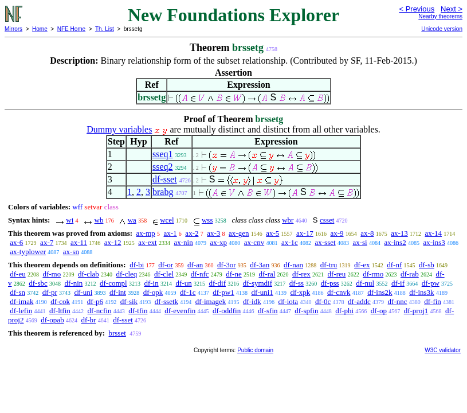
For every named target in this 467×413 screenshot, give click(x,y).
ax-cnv (254, 242)
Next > (451, 9)
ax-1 (170, 233)
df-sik (129, 301)
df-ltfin (59, 310)
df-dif (217, 283)
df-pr (49, 292)
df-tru (329, 264)
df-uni (83, 292)
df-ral (266, 274)
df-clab (88, 274)
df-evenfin (179, 310)
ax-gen (239, 233)
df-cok (60, 301)
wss (207, 220)
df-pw (430, 283)
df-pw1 (223, 292)
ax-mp (145, 233)
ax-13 (399, 233)
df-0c (323, 301)
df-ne (233, 274)
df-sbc (38, 283)
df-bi (136, 264)
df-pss (330, 283)
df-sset (164, 179)
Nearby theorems (440, 16)
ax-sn (71, 251)
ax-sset (325, 242)
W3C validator (443, 350)
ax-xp (218, 242)
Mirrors (13, 29)
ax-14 (433, 233)
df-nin (74, 283)
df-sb (426, 264)
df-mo (51, 274)
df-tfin (137, 310)
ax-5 (272, 233)
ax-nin (183, 242)
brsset (116, 333)
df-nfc (200, 274)
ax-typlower (28, 251)
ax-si (359, 242)
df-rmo (373, 274)
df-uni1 (262, 292)
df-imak (21, 301)
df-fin (432, 301)
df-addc (359, 301)
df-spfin (306, 310)
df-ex (362, 264)
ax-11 (78, 242)
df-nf (394, 264)
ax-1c (289, 242)
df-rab (410, 274)
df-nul (365, 283)
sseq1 (162, 154)
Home (40, 29)
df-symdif (257, 283)
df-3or (226, 264)
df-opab (52, 319)
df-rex (301, 274)
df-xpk (301, 292)
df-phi (344, 310)
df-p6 (95, 301)
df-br (88, 319)
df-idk (252, 301)
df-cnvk (338, 292)
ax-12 (112, 242)
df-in (151, 283)
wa (132, 220)
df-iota (288, 301)
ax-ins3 (434, 242)
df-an (195, 264)
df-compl (113, 283)
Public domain (255, 350)
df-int (117, 292)
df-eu (17, 274)
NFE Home (71, 29)
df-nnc (397, 301)
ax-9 (336, 233)
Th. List (104, 29)
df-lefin (21, 310)
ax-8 (367, 233)
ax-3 (213, 233)
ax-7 (46, 242)
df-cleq (127, 274)
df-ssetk (166, 301)
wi (69, 220)
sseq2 (162, 167)
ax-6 (16, 242)
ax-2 (191, 233)
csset (327, 220)
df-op (379, 310)
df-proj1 (416, 310)
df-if (398, 283)
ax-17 (304, 233)
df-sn (17, 292)
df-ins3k (421, 292)
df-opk (153, 292)
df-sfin (268, 310)
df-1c (187, 292)
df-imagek (210, 301)
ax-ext (147, 242)
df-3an (259, 264)
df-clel (164, 274)
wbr (287, 220)
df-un (183, 283)
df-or (165, 264)
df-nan (293, 264)
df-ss (296, 283)
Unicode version (441, 29)
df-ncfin (100, 310)
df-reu (337, 274)
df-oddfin (227, 310)
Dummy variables (119, 129)
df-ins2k (379, 292)
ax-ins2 (395, 242)
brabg (162, 192)
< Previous (416, 9)
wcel (167, 220)
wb (99, 220)
